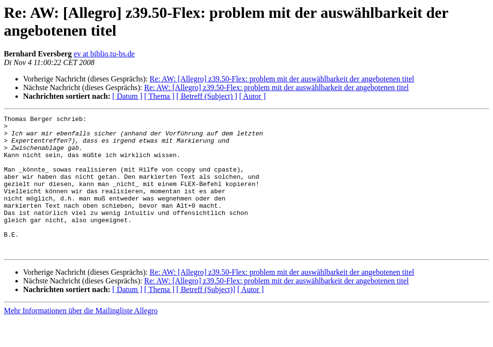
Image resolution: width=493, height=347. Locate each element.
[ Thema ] (159, 96)
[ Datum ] (127, 96)
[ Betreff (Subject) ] (206, 96)
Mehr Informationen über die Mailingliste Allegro (80, 338)
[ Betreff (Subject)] (205, 317)
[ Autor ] (252, 96)
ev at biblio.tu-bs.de (104, 54)
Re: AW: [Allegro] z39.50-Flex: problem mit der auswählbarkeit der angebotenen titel (282, 79)
